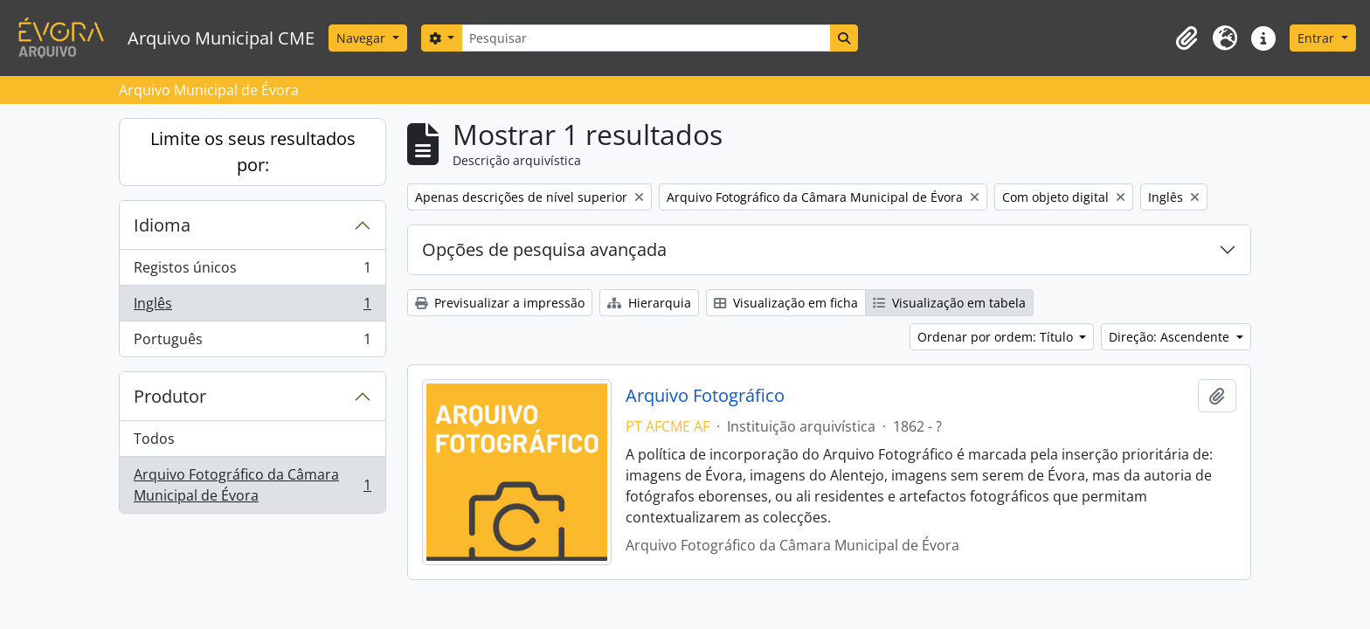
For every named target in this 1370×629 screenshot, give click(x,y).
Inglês (252, 307)
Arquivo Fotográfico (705, 395)
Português (252, 342)
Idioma (162, 225)
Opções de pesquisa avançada (544, 249)
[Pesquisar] (645, 38)
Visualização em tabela (949, 302)
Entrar (1317, 38)
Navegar (362, 38)
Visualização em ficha (786, 302)
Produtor (170, 396)
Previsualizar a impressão (500, 302)
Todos (154, 438)
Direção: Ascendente (1171, 336)
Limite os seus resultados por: (253, 151)
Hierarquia (649, 302)
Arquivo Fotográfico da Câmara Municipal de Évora (252, 485)
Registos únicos (252, 271)
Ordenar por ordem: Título (996, 336)
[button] (1186, 38)
